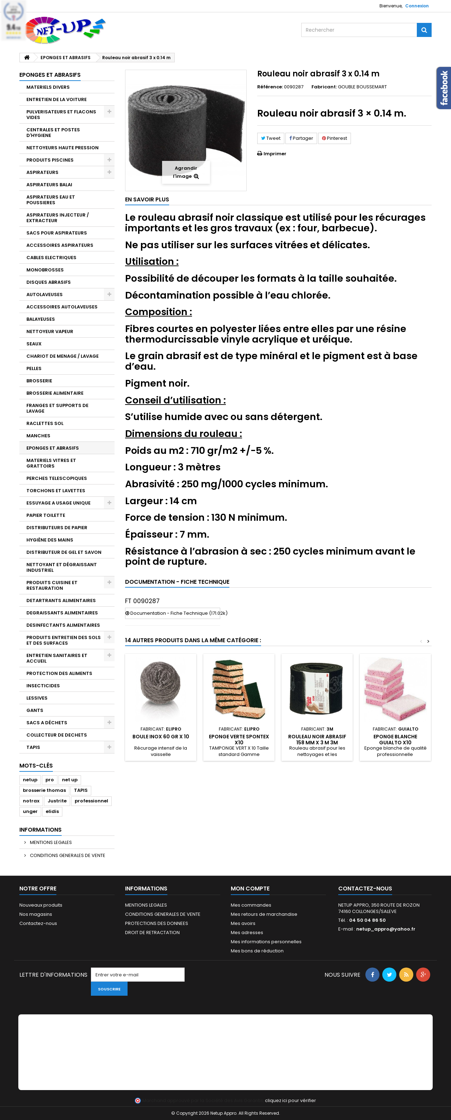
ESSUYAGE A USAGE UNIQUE (58, 503)
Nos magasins (35, 914)
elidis (52, 811)
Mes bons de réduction (257, 950)
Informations (40, 830)
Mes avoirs (243, 923)
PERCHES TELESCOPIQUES (56, 478)
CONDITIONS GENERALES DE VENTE (67, 855)
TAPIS (33, 747)
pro (49, 779)
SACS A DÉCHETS (46, 722)
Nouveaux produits (40, 905)
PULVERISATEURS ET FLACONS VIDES (61, 114)
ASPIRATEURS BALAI (49, 184)
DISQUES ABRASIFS (48, 282)
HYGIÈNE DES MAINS (49, 540)
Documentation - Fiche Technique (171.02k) (172, 613)
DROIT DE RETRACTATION (152, 932)
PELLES (34, 368)
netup (30, 779)
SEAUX (34, 343)
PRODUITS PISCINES (50, 160)
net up (70, 779)
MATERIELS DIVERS (48, 87)
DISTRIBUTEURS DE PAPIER (56, 527)
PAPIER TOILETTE (45, 515)
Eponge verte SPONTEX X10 (239, 739)
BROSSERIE (39, 380)
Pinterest (334, 138)
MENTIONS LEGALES (50, 842)
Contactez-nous (38, 923)
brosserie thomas (44, 790)
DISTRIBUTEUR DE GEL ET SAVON (63, 552)
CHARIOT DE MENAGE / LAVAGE (62, 356)
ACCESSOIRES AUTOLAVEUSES (62, 307)
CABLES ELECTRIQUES (51, 257)
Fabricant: (324, 87)
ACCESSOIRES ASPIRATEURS (59, 245)
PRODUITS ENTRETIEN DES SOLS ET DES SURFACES (63, 640)
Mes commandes (251, 905)
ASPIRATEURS (42, 172)
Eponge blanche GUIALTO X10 (395, 739)
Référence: (270, 87)
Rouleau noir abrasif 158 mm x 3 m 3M (317, 739)
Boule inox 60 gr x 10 (160, 736)
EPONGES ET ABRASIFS (52, 448)
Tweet (270, 138)
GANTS (34, 710)
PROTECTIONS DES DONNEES (156, 923)
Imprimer (275, 153)
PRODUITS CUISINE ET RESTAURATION (52, 585)
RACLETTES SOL (44, 423)
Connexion (417, 6)
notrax (31, 800)
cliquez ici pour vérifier (290, 1100)
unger (30, 811)
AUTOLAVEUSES (44, 294)
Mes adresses (247, 932)
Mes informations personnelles (266, 941)
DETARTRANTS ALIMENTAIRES (61, 600)
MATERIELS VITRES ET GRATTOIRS (51, 463)
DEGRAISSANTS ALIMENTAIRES (62, 612)
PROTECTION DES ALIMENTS (59, 673)
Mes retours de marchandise (264, 914)
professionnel (91, 800)
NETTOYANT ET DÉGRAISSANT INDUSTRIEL (61, 567)
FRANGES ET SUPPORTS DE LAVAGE (57, 408)
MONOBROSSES (45, 270)
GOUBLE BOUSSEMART (362, 86)
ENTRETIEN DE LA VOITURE (56, 99)
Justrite (57, 800)
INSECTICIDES (43, 685)
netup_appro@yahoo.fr (385, 929)
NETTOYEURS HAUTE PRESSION (62, 147)
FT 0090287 (142, 601)
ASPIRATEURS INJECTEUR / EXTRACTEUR (57, 218)
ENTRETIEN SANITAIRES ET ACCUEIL (56, 658)
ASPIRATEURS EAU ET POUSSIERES (50, 200)
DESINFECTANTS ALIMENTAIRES (63, 625)
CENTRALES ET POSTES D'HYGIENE (53, 132)
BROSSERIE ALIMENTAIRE (55, 393)
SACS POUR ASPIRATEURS (56, 233)
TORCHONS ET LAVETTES (55, 490)
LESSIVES (37, 698)
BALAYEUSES (40, 319)
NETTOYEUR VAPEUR (49, 331)
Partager (301, 138)
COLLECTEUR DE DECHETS (56, 735)
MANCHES (38, 435)
